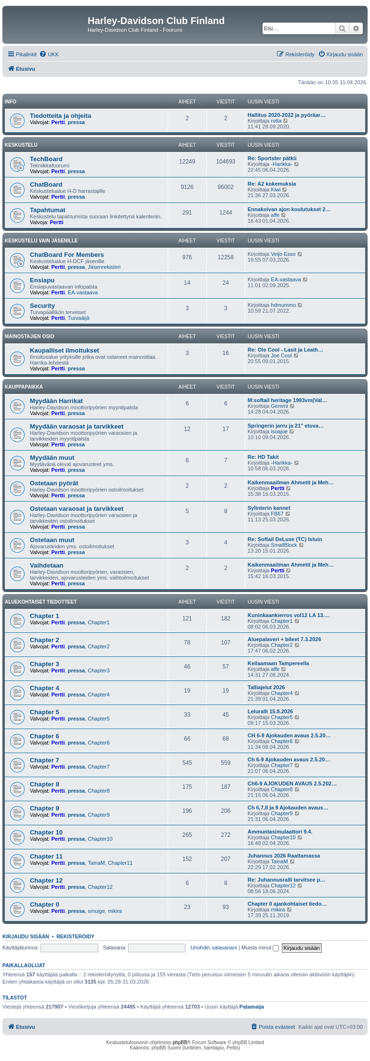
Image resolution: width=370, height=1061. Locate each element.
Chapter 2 (44, 640)
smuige (96, 911)
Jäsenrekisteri (104, 267)
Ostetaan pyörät (54, 483)
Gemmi (279, 406)
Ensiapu (42, 280)
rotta (276, 121)
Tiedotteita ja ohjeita (60, 115)
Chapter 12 (46, 880)
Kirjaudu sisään (25, 936)
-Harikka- (281, 164)
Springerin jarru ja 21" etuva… (286, 426)
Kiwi (275, 189)
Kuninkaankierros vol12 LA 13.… (289, 615)
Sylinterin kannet (269, 508)
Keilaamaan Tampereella (278, 663)
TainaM (96, 863)
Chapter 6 (44, 736)
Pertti (58, 122)
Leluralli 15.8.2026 (270, 711)
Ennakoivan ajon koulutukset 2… (289, 209)
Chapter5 (98, 718)
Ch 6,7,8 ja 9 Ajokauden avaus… (288, 807)
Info (10, 101)
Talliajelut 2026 (266, 687)
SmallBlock (284, 545)
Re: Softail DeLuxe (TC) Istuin (285, 539)
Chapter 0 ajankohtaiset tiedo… (287, 904)
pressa (76, 122)
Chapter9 (98, 815)
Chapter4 (98, 694)
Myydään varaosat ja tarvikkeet (76, 426)
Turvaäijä (79, 318)
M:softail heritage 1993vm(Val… (287, 400)
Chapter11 (120, 863)
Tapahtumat (48, 210)
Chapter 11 (46, 856)
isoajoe (279, 431)
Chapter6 (98, 742)
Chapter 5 (44, 712)
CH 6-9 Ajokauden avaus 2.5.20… (289, 735)
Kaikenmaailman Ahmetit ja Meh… (291, 482)
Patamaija (251, 1007)
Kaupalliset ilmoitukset (64, 350)
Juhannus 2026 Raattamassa (284, 856)
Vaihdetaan (47, 565)
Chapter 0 (44, 904)
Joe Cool (281, 355)
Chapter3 (98, 670)
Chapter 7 (44, 760)
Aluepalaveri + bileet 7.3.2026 (284, 639)
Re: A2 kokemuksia (272, 184)
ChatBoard (46, 184)
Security (42, 305)
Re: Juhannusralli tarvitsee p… (286, 880)
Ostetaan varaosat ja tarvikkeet (76, 508)
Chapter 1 (44, 615)
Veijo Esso (283, 254)
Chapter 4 (44, 688)
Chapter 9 (44, 808)
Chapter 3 (44, 664)
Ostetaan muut (52, 539)
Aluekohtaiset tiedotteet (41, 602)
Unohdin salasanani (213, 947)
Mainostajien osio (29, 336)
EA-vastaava (83, 292)
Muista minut (260, 947)
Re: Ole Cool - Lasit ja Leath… (285, 350)
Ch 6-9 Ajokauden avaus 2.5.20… (289, 759)
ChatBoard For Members (67, 254)
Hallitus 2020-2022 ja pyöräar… (287, 115)
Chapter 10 (46, 832)
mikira (115, 911)
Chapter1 (98, 622)
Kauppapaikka (24, 387)
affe (275, 215)
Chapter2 (98, 646)
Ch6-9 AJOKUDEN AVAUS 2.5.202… (292, 783)
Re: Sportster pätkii (272, 158)
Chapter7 (98, 767)
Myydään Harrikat (56, 400)
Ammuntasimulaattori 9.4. (280, 831)
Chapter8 (98, 791)
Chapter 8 (44, 784)
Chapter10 (100, 839)
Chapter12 (100, 887)
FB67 (277, 514)
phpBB (180, 1042)
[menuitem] (49, 54)
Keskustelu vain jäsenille (41, 240)
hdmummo (283, 305)
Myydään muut (52, 457)
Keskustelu (21, 145)
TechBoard (46, 159)
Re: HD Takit (263, 457)
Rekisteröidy (75, 936)
